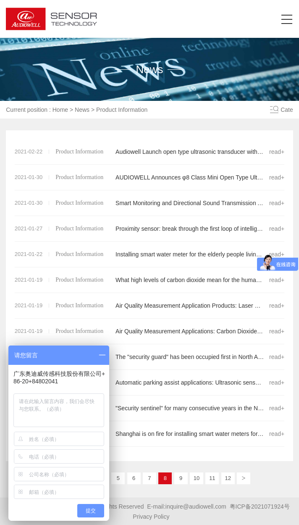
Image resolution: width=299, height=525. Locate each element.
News (82, 109)
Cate (287, 109)
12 (228, 478)
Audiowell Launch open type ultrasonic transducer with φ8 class (150, 151)
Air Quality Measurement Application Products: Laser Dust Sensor (150, 305)
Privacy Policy (151, 516)
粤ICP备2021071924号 (260, 506)
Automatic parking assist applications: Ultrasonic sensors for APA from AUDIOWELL (150, 382)
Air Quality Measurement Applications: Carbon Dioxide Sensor (150, 331)
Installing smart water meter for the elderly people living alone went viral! (150, 254)
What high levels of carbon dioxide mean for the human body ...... (150, 280)
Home (60, 109)
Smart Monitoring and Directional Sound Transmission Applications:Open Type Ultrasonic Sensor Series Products (150, 203)
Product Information (121, 109)
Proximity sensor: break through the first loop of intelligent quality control (150, 228)
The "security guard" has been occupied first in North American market (150, 356)
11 (212, 478)
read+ (276, 151)
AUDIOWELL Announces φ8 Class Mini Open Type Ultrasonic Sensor (150, 177)
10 (196, 478)
